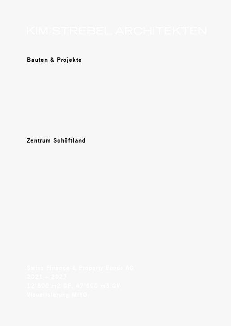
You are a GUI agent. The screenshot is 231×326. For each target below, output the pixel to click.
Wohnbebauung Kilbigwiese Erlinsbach (85, 194)
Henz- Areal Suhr (52, 149)
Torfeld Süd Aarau (54, 176)
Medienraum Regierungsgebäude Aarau (85, 167)
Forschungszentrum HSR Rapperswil (81, 203)
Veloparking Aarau (54, 212)
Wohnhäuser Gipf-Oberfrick (67, 122)
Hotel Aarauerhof (52, 113)
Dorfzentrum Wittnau (57, 230)
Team (35, 68)
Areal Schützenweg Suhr (63, 158)
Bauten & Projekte (54, 59)
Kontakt (38, 77)
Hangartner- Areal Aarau (63, 185)
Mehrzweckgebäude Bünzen (68, 221)
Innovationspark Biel (58, 131)
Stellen (37, 86)
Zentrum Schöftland (56, 140)
